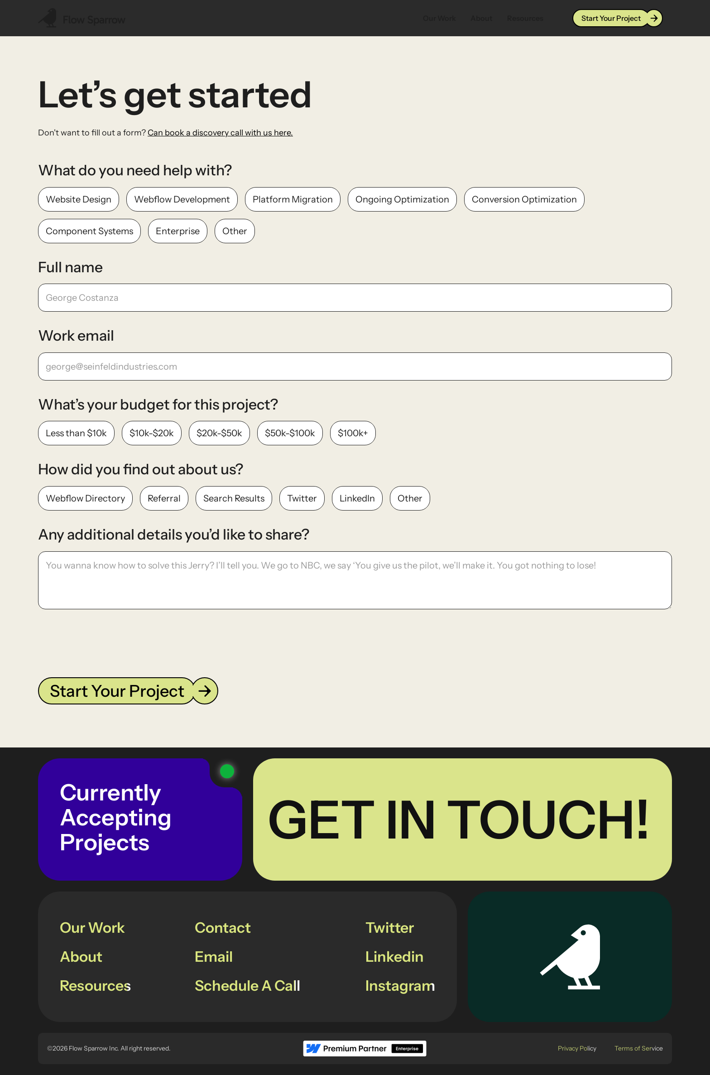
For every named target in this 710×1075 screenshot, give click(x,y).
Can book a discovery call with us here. (220, 133)
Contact (223, 927)
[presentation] (107, 641)
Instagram (400, 985)
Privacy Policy (577, 1048)
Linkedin (394, 956)
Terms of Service (638, 1048)
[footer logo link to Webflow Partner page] (364, 1048)
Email (214, 956)
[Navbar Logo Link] (82, 18)
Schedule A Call (247, 985)
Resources (525, 18)
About (481, 18)
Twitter (389, 927)
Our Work (439, 18)
